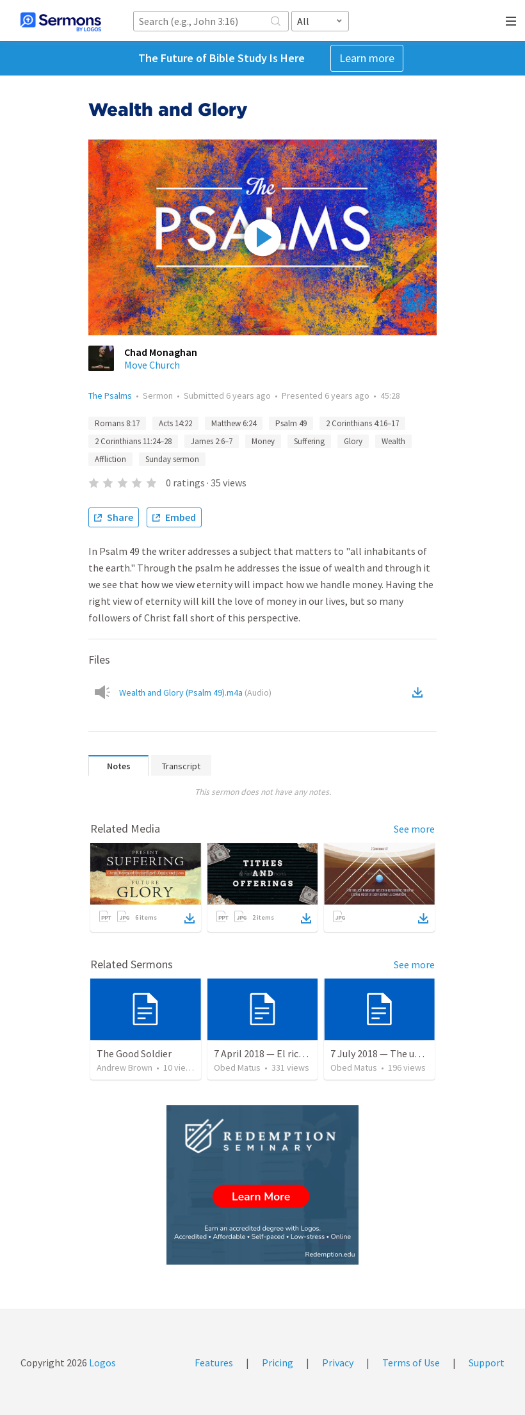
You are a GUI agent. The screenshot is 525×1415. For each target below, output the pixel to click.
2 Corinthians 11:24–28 (133, 441)
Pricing (277, 1362)
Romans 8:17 (117, 423)
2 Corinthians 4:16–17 (362, 423)
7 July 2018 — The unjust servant (401, 1053)
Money (263, 441)
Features (214, 1362)
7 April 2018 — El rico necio (272, 1053)
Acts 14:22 (175, 423)
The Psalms (110, 395)
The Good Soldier (134, 1053)
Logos (101, 1362)
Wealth (393, 441)
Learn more (366, 58)
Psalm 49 (291, 423)
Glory (353, 441)
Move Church (152, 364)
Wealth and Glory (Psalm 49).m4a (195, 692)
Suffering (309, 441)
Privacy (337, 1362)
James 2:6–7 (211, 441)
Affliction (110, 459)
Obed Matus (237, 1067)
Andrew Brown (124, 1067)
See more (414, 828)
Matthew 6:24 (233, 423)
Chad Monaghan (160, 352)
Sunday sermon (172, 459)
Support (487, 1362)
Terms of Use (411, 1362)
